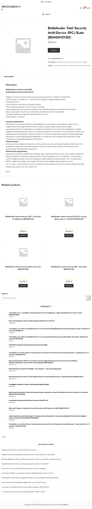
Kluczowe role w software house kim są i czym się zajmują (24, 468)
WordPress (64, 505)
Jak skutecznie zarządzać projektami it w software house (24, 482)
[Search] (88, 298)
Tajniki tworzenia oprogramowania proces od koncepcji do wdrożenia (28, 454)
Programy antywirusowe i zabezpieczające (72, 62)
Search (5, 294)
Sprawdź (54, 50)
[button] (46, 14)
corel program (73, 66)
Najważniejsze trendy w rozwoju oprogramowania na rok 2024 (25, 464)
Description (9, 76)
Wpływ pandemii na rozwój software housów (19, 450)
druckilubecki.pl (11, 8)
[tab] (9, 76)
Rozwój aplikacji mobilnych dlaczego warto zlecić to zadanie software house (31, 459)
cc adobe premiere (60, 66)
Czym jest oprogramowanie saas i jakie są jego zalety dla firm (25, 487)
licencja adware (84, 66)
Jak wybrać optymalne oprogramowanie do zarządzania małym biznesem (30, 478)
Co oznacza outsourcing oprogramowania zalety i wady (23, 492)
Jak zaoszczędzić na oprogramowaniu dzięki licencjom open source (28, 473)
